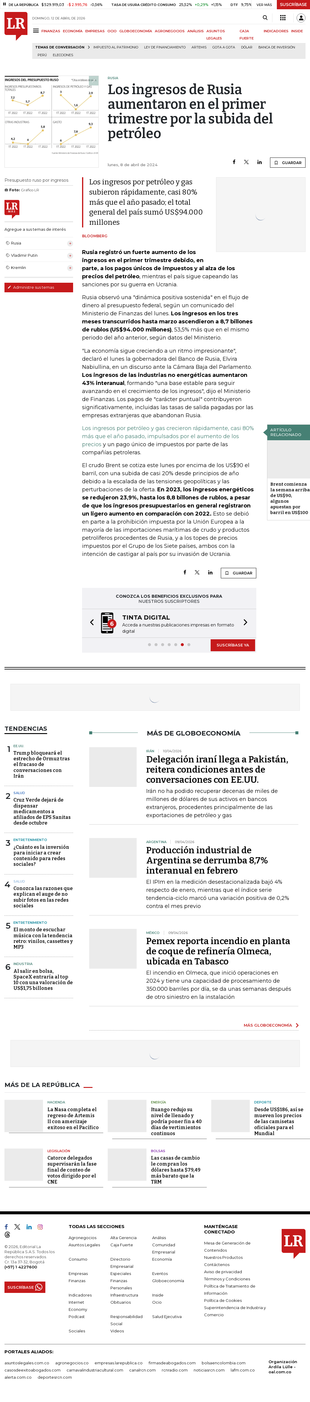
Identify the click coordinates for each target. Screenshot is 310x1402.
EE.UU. (18, 745)
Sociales (77, 1330)
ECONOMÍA (73, 31)
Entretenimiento (30, 839)
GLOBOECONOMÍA (135, 31)
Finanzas (77, 1280)
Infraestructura (124, 1294)
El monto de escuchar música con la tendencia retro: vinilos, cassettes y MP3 (43, 937)
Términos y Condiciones (227, 1278)
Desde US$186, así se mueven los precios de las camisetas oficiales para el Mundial (278, 1121)
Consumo (78, 1258)
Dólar (246, 47)
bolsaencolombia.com (224, 1362)
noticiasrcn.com (209, 1369)
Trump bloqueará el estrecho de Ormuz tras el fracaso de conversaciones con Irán (41, 764)
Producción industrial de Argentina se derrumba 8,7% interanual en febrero (207, 859)
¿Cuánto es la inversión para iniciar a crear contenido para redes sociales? (41, 855)
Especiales (120, 1272)
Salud (19, 792)
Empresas (78, 1272)
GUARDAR (288, 162)
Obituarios (120, 1301)
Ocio (157, 1301)
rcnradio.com (175, 1369)
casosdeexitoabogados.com (32, 1369)
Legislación (58, 1150)
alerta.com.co (18, 1376)
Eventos (160, 1272)
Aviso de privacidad (223, 1271)
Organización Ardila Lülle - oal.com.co (283, 1366)
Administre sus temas (30, 287)
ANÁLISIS (195, 31)
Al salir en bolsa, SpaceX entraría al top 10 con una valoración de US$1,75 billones (43, 979)
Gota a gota (223, 47)
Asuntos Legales (84, 1244)
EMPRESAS (95, 31)
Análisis (159, 1237)
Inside (158, 1294)
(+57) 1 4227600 (20, 1266)
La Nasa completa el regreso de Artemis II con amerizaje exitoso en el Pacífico (73, 1118)
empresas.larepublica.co (119, 1362)
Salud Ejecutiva (167, 1316)
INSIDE (297, 31)
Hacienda (56, 1102)
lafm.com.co (243, 1369)
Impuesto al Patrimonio (115, 47)
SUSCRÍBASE (293, 4)
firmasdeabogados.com (172, 1362)
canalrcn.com (142, 1369)
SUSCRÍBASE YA (233, 644)
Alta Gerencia (123, 1237)
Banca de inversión (276, 47)
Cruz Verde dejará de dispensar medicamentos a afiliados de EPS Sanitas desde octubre (42, 810)
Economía (162, 1258)
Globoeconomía (168, 1280)
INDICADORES (276, 31)
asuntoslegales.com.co (26, 1362)
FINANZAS (50, 31)
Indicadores (80, 1294)
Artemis (199, 47)
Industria (23, 963)
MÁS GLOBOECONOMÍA (268, 1024)
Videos (117, 1330)
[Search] (265, 18)
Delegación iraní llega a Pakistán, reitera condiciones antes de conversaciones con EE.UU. (217, 769)
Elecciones (63, 55)
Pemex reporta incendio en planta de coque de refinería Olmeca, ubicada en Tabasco (218, 950)
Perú (42, 55)
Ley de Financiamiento (165, 47)
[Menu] (36, 31)
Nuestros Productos (223, 1256)
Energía (158, 1102)
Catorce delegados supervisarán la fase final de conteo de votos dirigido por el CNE (72, 1169)
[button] (90, 623)
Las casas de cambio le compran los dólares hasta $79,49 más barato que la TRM (176, 1169)
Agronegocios (82, 1237)
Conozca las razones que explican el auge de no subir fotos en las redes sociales (43, 896)
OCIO (112, 31)
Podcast (77, 1316)
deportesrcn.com (55, 1376)
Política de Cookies (223, 1299)
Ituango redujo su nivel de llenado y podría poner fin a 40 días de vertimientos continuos (176, 1121)
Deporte (263, 1102)
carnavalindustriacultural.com (95, 1369)
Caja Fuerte (121, 1244)
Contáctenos (216, 1264)
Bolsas (158, 1150)
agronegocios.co (72, 1362)
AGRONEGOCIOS (170, 31)
